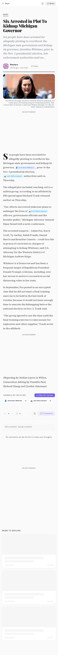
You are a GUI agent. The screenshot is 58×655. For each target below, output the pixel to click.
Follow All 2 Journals (44, 395)
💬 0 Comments (46, 413)
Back (6, 3)
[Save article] (42, 3)
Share (50, 3)
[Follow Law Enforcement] (50, 400)
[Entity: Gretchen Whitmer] (25, 167)
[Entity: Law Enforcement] (13, 176)
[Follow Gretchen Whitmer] (25, 400)
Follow (34, 66)
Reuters (14, 64)
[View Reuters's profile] (6, 66)
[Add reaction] (18, 413)
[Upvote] (12, 413)
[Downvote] (4, 413)
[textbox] (29, 427)
